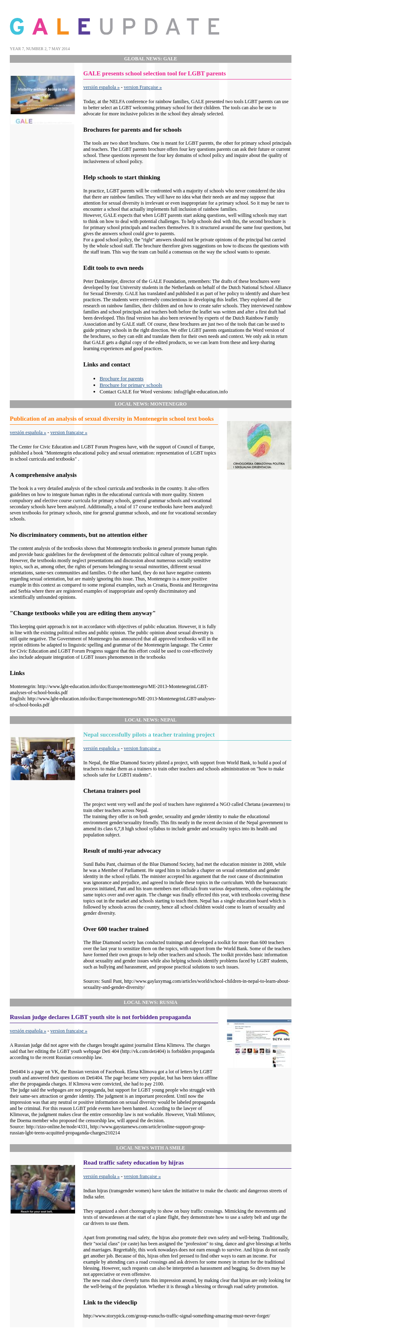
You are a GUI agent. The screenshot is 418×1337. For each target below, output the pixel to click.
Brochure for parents (122, 378)
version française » (68, 432)
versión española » (101, 87)
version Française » (143, 87)
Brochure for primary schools (131, 385)
